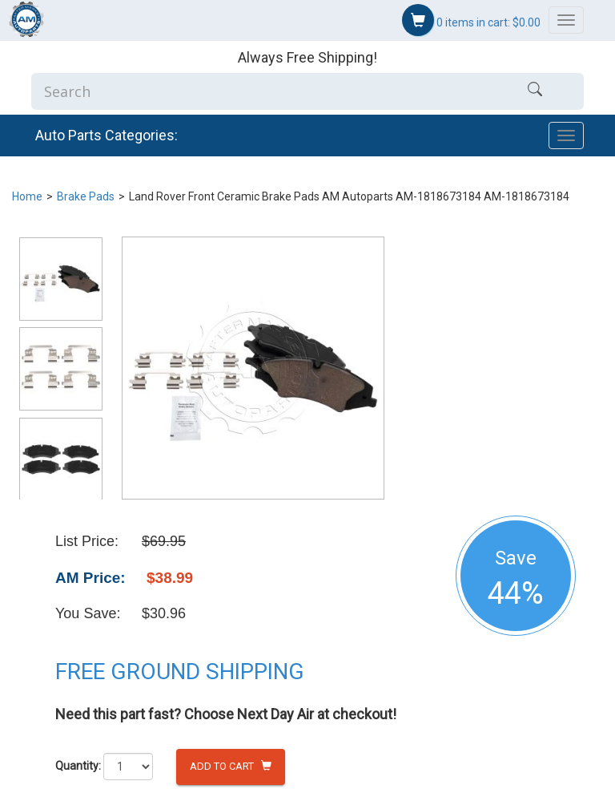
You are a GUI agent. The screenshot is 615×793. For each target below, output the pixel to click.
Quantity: (78, 765)
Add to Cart (230, 766)
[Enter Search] (259, 91)
